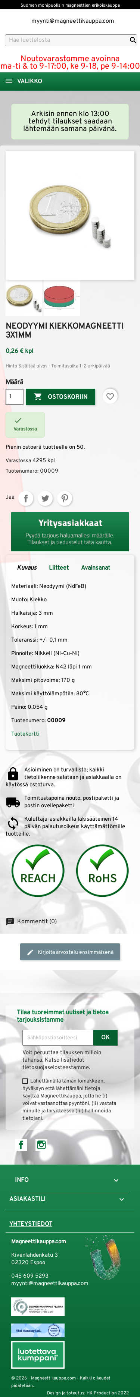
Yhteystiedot (30, 1224)
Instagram (41, 1145)
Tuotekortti (25, 734)
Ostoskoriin (60, 397)
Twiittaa (45, 498)
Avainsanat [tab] (95, 568)
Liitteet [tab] (59, 568)
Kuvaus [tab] (27, 568)
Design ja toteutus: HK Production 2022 (88, 1393)
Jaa (25, 498)
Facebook (21, 1145)
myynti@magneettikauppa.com (72, 21)
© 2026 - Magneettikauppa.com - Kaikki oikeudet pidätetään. (61, 1382)
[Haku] (71, 40)
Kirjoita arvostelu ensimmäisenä (70, 952)
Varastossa (18, 461)
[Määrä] (15, 397)
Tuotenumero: (22, 471)
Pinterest (64, 498)
